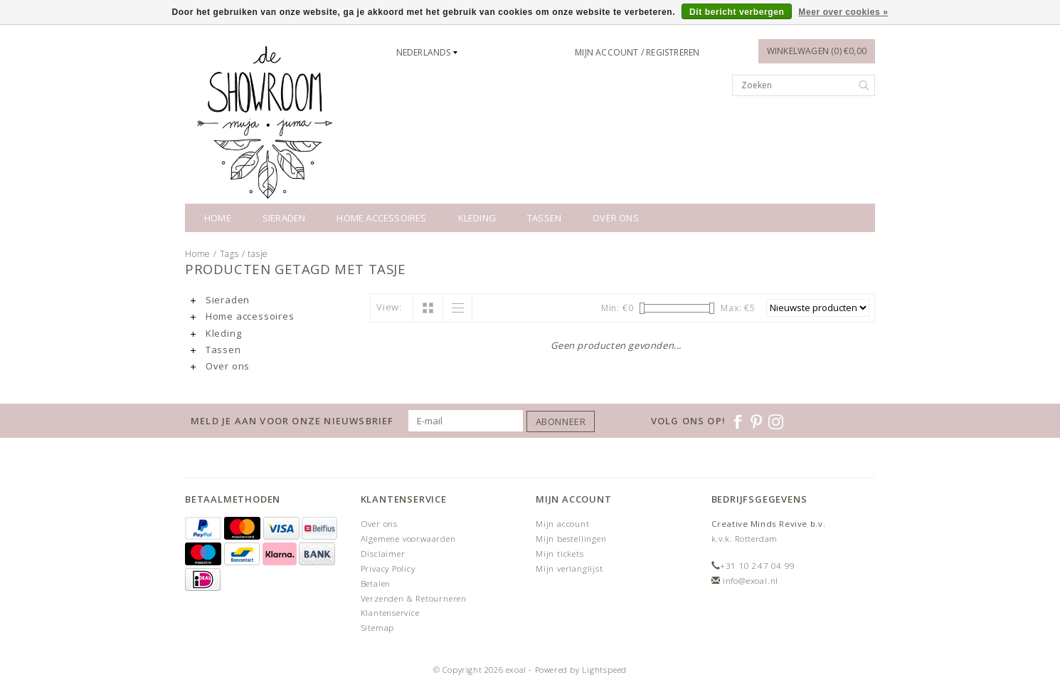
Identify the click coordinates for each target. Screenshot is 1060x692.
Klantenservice (390, 612)
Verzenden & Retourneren (414, 598)
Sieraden (284, 217)
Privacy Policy (388, 568)
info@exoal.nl (750, 580)
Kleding (477, 217)
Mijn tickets (560, 553)
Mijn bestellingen (571, 538)
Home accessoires (381, 217)
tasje (258, 254)
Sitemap (378, 627)
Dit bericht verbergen (736, 12)
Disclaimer (383, 553)
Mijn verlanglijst (569, 568)
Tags (229, 254)
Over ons (616, 217)
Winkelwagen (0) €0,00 (816, 51)
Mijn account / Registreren (637, 52)
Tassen (544, 217)
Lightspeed (604, 669)
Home (217, 217)
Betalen (376, 583)
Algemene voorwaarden (408, 538)
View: (389, 306)
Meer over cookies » (843, 12)
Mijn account (563, 523)
